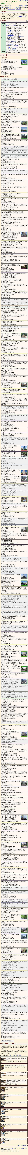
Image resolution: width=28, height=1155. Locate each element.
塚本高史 (10, 39)
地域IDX (8, 7)
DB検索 (18, 7)
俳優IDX (3, 7)
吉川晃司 (10, 36)
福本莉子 (10, 31)
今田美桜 (10, 30)
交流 (26, 7)
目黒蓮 (18, 27)
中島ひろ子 (10, 47)
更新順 (21, 5)
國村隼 (14, 49)
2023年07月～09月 (11, 25)
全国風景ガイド (22, 16)
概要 (22, 7)
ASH (21, 1148)
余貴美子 (21, 36)
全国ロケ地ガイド (15, 1148)
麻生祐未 (16, 45)
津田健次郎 (10, 44)
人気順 (25, 5)
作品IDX (8, 5)
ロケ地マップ (11, 9)
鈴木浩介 (13, 41)
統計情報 (18, 9)
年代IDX (3, 5)
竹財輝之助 (10, 35)
